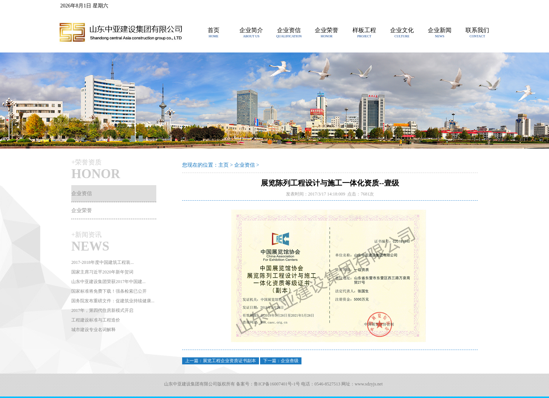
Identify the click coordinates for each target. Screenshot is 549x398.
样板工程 (364, 30)
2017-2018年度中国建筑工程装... (102, 262)
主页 (223, 165)
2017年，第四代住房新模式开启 (102, 310)
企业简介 (251, 30)
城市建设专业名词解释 (93, 329)
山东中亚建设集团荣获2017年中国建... (108, 281)
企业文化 (402, 30)
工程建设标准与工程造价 (95, 320)
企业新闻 (439, 30)
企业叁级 (290, 360)
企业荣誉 (326, 30)
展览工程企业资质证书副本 (229, 360)
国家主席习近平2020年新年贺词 (102, 272)
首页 (213, 30)
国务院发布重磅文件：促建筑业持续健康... (112, 300)
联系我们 (477, 30)
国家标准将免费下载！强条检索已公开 (109, 291)
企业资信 (289, 30)
